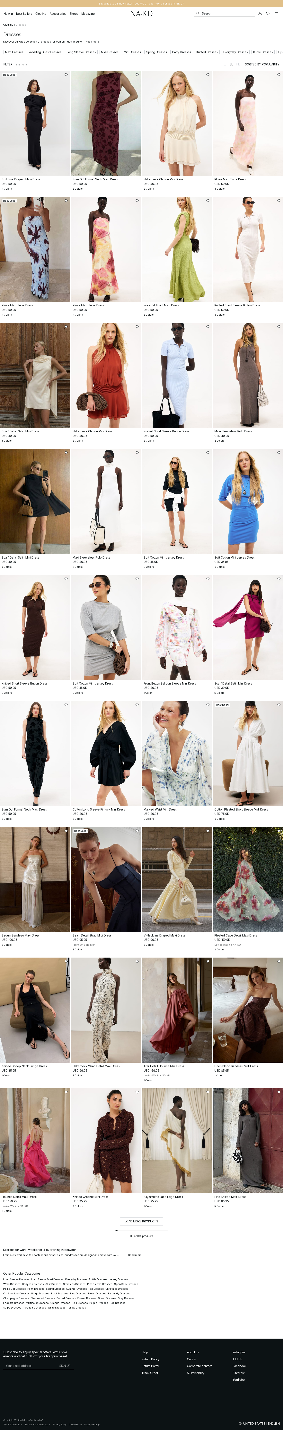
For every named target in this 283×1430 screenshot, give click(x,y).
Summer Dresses (76, 1288)
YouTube (239, 1379)
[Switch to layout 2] (231, 64)
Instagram (239, 1352)
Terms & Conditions (12, 1424)
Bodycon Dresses (33, 1284)
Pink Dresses (80, 1302)
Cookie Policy (75, 1424)
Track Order (150, 1373)
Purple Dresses (98, 1302)
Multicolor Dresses (37, 1302)
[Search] (224, 13)
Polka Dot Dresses (14, 1288)
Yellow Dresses (76, 1307)
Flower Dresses (86, 1298)
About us (193, 1352)
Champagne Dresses (16, 1298)
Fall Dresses (96, 1288)
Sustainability (195, 1373)
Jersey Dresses (118, 1279)
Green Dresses (107, 1298)
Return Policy (150, 1359)
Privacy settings (92, 1424)
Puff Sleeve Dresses (99, 1284)
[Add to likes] (66, 75)
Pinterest (239, 1373)
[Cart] (276, 13)
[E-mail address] (29, 1365)
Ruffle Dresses (98, 1279)
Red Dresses (117, 1302)
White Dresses (56, 1307)
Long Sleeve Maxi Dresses (47, 1279)
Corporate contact (199, 1366)
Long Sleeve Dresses (16, 1279)
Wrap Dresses (11, 1284)
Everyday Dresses (76, 1279)
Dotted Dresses (66, 1298)
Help (145, 1352)
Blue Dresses (78, 1293)
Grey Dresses (126, 1298)
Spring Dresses (55, 1288)
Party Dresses (35, 1288)
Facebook (240, 1366)
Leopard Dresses (13, 1302)
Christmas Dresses (116, 1288)
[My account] (260, 13)
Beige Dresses (40, 1293)
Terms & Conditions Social (37, 1424)
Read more (92, 41)
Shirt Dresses (53, 1284)
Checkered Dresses (42, 1298)
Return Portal (150, 1366)
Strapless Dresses (74, 1284)
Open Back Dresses (126, 1284)
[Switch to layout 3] (238, 64)
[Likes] (268, 13)
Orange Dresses (60, 1302)
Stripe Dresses (12, 1307)
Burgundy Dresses (119, 1293)
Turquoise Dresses (34, 1307)
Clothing (8, 24)
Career (191, 1359)
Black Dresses (59, 1293)
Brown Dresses (97, 1293)
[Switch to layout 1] (225, 64)
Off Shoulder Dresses (16, 1293)
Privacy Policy (60, 1424)
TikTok (237, 1359)
